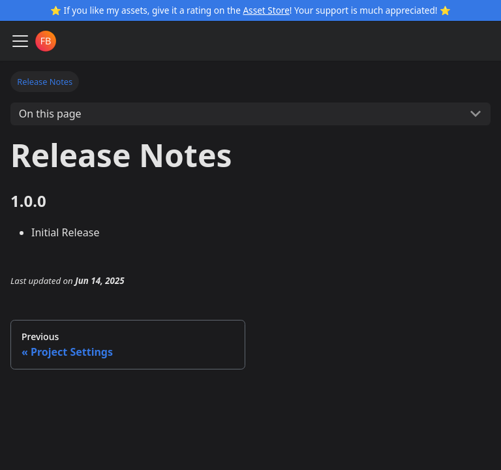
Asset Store (266, 10)
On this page (50, 113)
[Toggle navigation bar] (20, 41)
